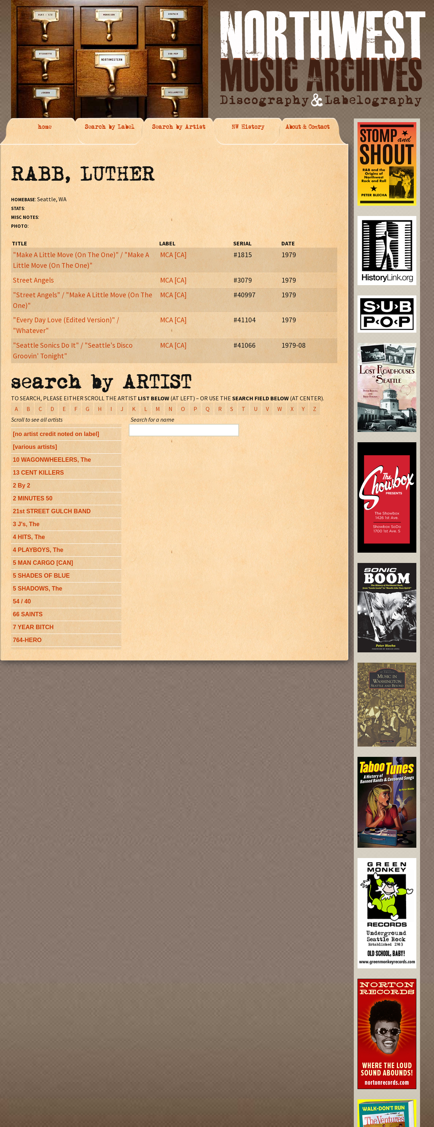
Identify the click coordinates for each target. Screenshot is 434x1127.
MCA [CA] (173, 254)
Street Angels (33, 280)
